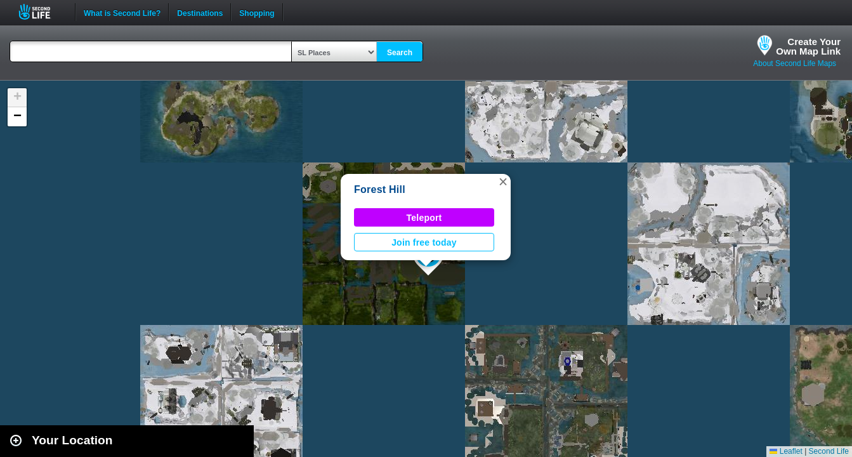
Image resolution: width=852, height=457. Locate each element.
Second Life (41, 11)
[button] (503, 181)
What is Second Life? (122, 12)
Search (399, 52)
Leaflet (786, 451)
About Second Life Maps (794, 63)
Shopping (256, 12)
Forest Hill (379, 189)
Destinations (200, 12)
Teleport (424, 218)
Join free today (424, 242)
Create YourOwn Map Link (808, 46)
